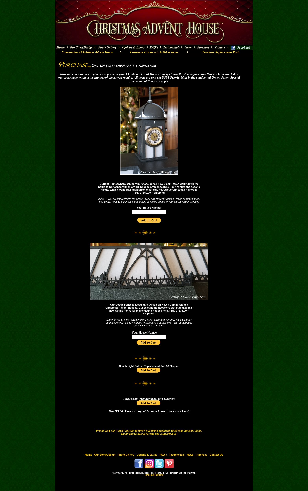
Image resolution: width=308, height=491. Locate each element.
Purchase (201, 454)
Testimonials (177, 454)
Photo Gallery (126, 454)
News (190, 454)
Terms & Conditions (154, 475)
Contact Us (216, 454)
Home (88, 454)
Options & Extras (147, 454)
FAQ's (163, 454)
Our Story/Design (104, 454)
